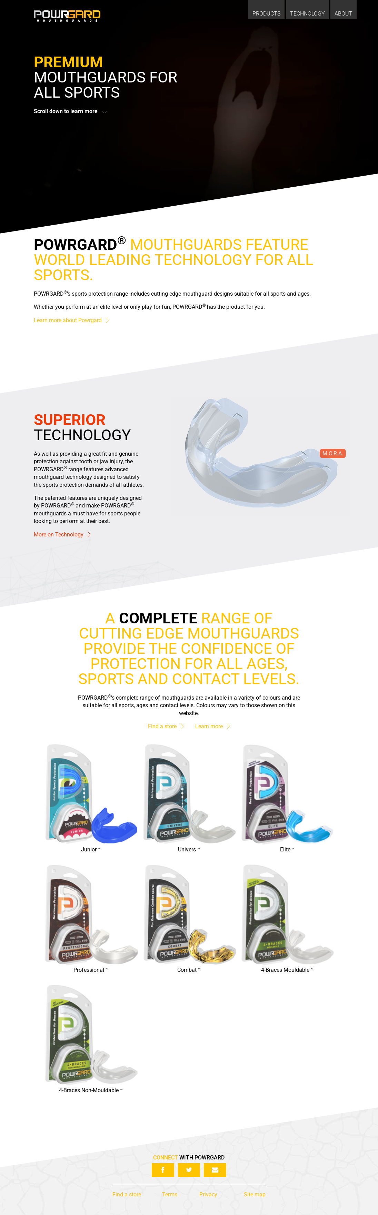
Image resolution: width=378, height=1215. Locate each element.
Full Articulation (217, 422)
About (343, 13)
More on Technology (62, 534)
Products (266, 13)
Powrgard (67, 16)
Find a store (165, 726)
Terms (169, 1194)
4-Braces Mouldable (287, 970)
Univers (189, 850)
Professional (90, 970)
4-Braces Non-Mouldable (91, 1090)
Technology (307, 13)
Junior (91, 850)
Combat (189, 970)
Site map (255, 1194)
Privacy (208, 1194)
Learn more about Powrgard (71, 320)
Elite (287, 850)
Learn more (212, 726)
